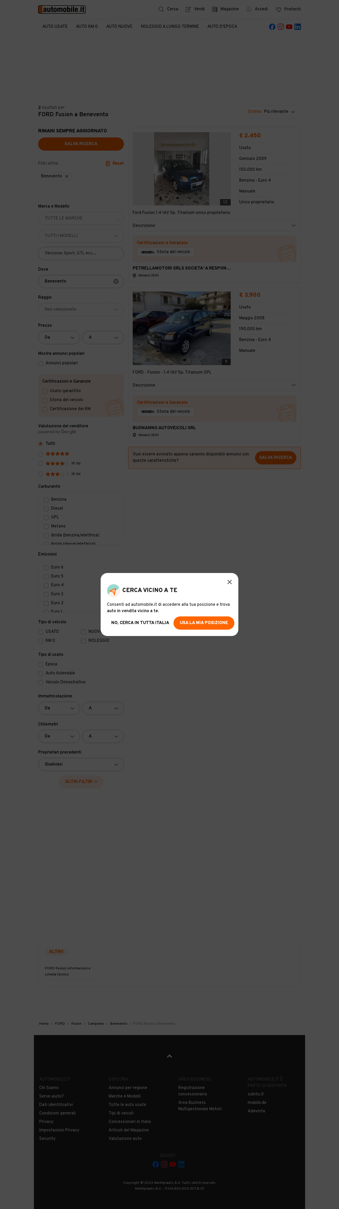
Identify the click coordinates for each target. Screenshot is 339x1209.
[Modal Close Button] (230, 582)
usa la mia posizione (204, 623)
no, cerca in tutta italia (140, 623)
